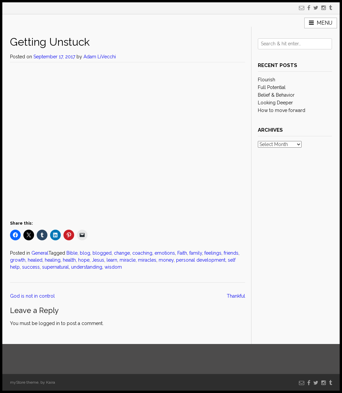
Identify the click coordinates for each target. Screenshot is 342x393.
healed (35, 260)
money (166, 260)
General (39, 253)
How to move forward (281, 110)
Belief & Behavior (276, 95)
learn (112, 260)
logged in (49, 323)
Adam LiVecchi (99, 56)
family (195, 253)
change (122, 253)
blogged (102, 253)
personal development (200, 260)
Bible (71, 253)
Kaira (50, 382)
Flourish (266, 79)
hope (84, 260)
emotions (165, 253)
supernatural (55, 267)
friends (231, 253)
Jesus (98, 260)
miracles (147, 260)
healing (52, 260)
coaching (142, 253)
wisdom (113, 267)
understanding (86, 267)
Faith (182, 253)
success (31, 267)
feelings (212, 253)
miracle (128, 260)
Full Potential (272, 87)
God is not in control (33, 296)
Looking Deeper (275, 102)
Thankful (236, 296)
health (69, 260)
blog (85, 253)
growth (17, 260)
